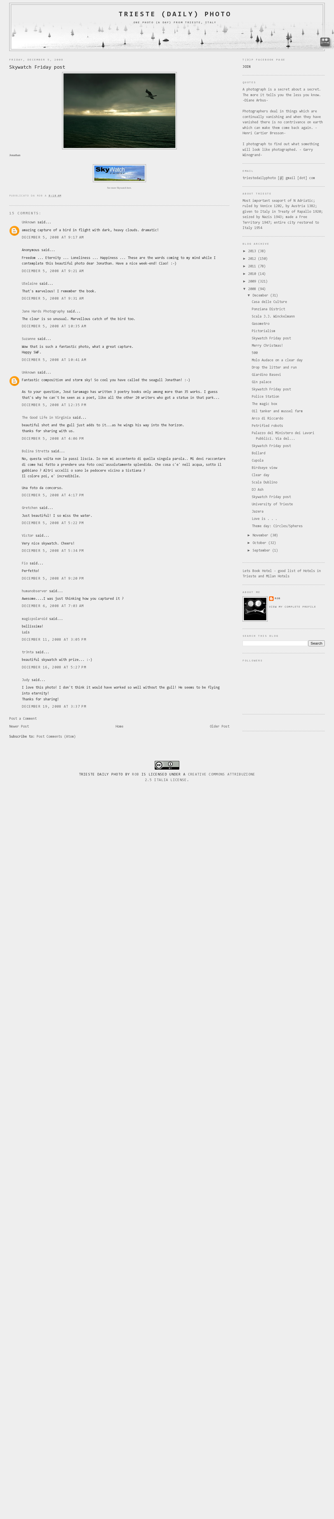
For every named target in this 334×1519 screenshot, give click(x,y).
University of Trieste (272, 504)
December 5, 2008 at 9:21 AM (53, 271)
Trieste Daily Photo (101, 774)
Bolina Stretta (35, 451)
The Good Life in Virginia (46, 418)
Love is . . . (264, 519)
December (261, 295)
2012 (253, 259)
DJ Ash (258, 490)
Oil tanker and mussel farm (277, 411)
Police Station (265, 397)
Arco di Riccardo (267, 418)
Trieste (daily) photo (175, 14)
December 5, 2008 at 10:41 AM (54, 360)
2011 (253, 266)
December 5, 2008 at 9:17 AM (53, 237)
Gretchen (29, 508)
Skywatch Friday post (37, 67)
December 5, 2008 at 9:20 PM (53, 578)
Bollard (258, 453)
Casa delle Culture (269, 302)
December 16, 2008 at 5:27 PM (54, 667)
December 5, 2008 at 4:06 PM (53, 439)
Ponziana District (268, 309)
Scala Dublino (264, 482)
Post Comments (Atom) (56, 736)
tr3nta (28, 652)
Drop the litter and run (274, 367)
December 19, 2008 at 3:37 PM (54, 706)
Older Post (219, 726)
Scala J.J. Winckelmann (273, 316)
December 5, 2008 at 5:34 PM (53, 551)
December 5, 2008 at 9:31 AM (53, 298)
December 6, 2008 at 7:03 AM (53, 606)
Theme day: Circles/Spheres (277, 526)
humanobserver (34, 591)
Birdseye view (264, 468)
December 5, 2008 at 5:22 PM (53, 523)
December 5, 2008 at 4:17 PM (53, 495)
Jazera (258, 511)
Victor (28, 536)
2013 (253, 251)
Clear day (260, 475)
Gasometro (260, 324)
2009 (253, 281)
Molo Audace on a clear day (277, 360)
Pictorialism (263, 331)
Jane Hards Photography (43, 311)
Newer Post (19, 726)
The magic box (264, 404)
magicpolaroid (34, 619)
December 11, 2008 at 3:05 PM (54, 640)
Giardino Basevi (266, 375)
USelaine (29, 284)
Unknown (29, 222)
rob (278, 598)
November (261, 535)
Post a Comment (23, 719)
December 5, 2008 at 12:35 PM (54, 405)
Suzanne (29, 339)
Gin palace (261, 382)
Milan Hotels (278, 576)
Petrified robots (267, 426)
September (262, 550)
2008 (253, 289)
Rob (135, 774)
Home (119, 726)
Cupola (258, 460)
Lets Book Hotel (257, 571)
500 (255, 353)
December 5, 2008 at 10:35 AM (54, 326)
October (260, 543)
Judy (26, 680)
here (129, 187)
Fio (25, 563)
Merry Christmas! (267, 346)
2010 (253, 274)
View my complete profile (292, 606)
